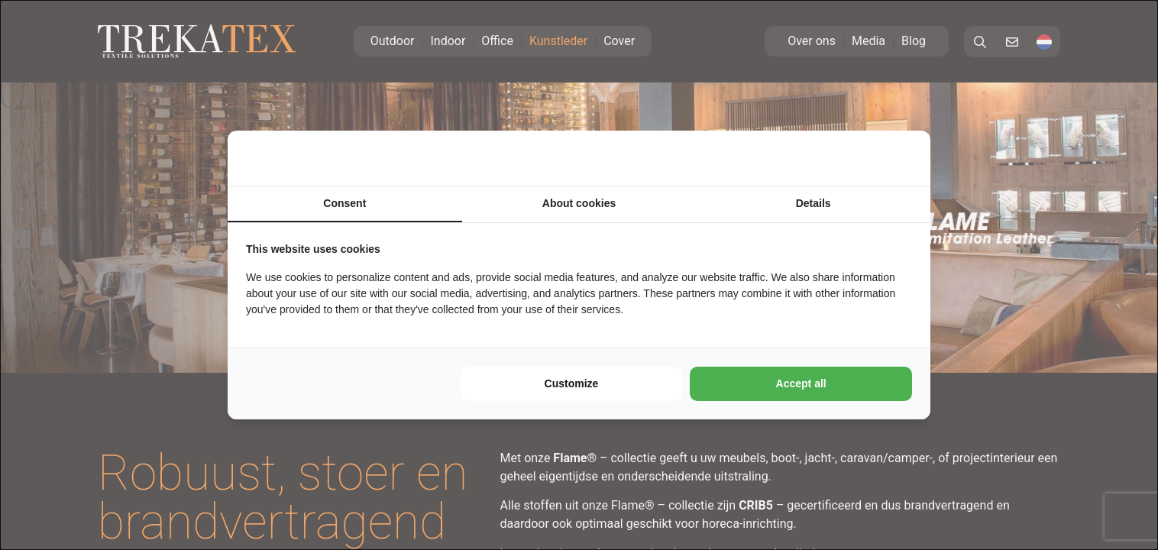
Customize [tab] (572, 383)
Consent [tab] (344, 203)
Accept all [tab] (801, 383)
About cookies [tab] (579, 203)
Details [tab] (813, 203)
